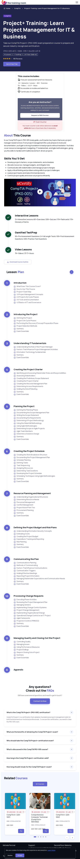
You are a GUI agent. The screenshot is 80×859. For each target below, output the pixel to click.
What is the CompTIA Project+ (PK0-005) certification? (28, 712)
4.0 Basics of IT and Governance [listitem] (27, 302)
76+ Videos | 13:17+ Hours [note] (24, 253)
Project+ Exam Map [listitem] (22, 292)
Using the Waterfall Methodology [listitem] (28, 423)
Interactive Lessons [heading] (26, 215)
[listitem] (45, 8)
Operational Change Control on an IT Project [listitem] (32, 615)
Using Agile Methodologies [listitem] (25, 426)
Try (21, 831)
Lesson (15, 272)
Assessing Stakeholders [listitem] (24, 375)
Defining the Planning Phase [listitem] (26, 410)
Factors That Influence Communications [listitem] (30, 568)
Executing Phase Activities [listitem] (25, 599)
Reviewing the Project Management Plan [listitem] (30, 602)
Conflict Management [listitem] (23, 505)
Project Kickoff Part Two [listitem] (24, 507)
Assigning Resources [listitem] (23, 468)
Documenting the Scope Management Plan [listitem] (31, 412)
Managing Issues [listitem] (21, 644)
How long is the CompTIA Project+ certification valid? (28, 758)
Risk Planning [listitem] (20, 542)
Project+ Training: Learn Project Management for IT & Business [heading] (39, 30)
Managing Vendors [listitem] (22, 605)
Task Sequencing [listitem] (22, 465)
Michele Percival (9, 845)
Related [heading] (16, 778)
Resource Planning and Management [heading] (32, 493)
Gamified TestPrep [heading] (26, 232)
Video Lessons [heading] (23, 249)
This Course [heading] (17, 135)
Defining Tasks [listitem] (21, 463)
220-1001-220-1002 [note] (38, 829)
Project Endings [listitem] (21, 649)
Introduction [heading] (20, 282)
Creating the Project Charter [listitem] (26, 381)
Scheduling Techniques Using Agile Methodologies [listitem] (34, 476)
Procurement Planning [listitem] (24, 510)
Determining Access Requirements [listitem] (28, 386)
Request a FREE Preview (40, 115)
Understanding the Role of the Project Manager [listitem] (33, 347)
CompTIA (17, 8)
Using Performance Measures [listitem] (27, 647)
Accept (20, 855)
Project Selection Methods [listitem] (25, 326)
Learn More (51, 850)
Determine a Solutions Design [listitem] (26, 434)
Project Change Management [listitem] (26, 610)
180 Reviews (17, 59)
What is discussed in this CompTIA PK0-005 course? (27, 749)
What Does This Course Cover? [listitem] (27, 286)
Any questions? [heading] (40, 688)
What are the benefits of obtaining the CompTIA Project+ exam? (32, 732)
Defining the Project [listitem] (23, 318)
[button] (35, 836)
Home (6, 8)
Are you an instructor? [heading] (40, 102)
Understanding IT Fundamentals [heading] (30, 343)
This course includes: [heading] (29, 76)
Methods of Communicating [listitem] (26, 565)
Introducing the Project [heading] (25, 314)
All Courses (40, 784)
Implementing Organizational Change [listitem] (29, 613)
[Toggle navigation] (76, 2)
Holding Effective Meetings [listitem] (25, 573)
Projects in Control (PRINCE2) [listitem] (26, 621)
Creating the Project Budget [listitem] (26, 536)
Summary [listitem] (19, 328)
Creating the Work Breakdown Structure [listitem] (30, 455)
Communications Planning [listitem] (25, 563)
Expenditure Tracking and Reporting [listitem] (29, 539)
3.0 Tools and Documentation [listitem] (26, 300)
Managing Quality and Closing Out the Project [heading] (37, 638)
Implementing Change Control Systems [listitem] (30, 607)
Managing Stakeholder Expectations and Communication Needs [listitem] (39, 578)
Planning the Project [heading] (24, 406)
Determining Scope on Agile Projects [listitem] (29, 428)
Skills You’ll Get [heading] (14, 158)
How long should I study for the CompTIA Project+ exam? (29, 767)
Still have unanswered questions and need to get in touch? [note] (40, 695)
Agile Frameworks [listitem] (22, 618)
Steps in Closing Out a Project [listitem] (26, 652)
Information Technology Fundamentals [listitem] (30, 352)
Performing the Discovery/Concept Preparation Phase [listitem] (36, 323)
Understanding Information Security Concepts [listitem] (33, 531)
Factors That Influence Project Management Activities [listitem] (36, 349)
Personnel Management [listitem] (24, 502)
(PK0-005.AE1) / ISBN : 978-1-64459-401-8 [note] (21, 51)
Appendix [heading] (18, 669)
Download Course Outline (17, 262)
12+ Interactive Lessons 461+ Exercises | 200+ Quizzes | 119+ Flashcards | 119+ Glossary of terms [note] (44, 220)
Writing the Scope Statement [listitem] (26, 415)
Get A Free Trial (11, 64)
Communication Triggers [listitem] (25, 570)
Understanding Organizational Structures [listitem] (31, 497)
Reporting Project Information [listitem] (26, 576)
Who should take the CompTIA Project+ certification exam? (30, 740)
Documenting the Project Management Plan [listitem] (32, 457)
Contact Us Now (39, 701)
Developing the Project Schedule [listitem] (28, 473)
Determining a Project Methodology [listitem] (29, 420)
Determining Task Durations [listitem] (26, 471)
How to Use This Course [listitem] (24, 289)
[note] (7, 54)
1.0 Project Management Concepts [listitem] (28, 294)
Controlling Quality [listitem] (22, 641)
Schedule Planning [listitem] (22, 460)
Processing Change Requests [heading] (28, 595)
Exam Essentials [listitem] (21, 331)
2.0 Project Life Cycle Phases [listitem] (26, 297)
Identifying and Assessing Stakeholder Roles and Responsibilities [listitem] (40, 373)
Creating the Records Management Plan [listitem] (30, 383)
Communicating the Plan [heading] (26, 559)
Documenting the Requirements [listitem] (27, 418)
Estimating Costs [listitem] (22, 534)
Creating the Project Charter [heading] (28, 369)
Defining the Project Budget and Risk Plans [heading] (35, 527)
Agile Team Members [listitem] (23, 431)
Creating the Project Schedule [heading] (29, 451)
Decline (10, 855)
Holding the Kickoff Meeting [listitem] (25, 389)
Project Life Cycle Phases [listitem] (25, 320)
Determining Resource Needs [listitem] (26, 499)
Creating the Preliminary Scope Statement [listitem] (31, 378)
